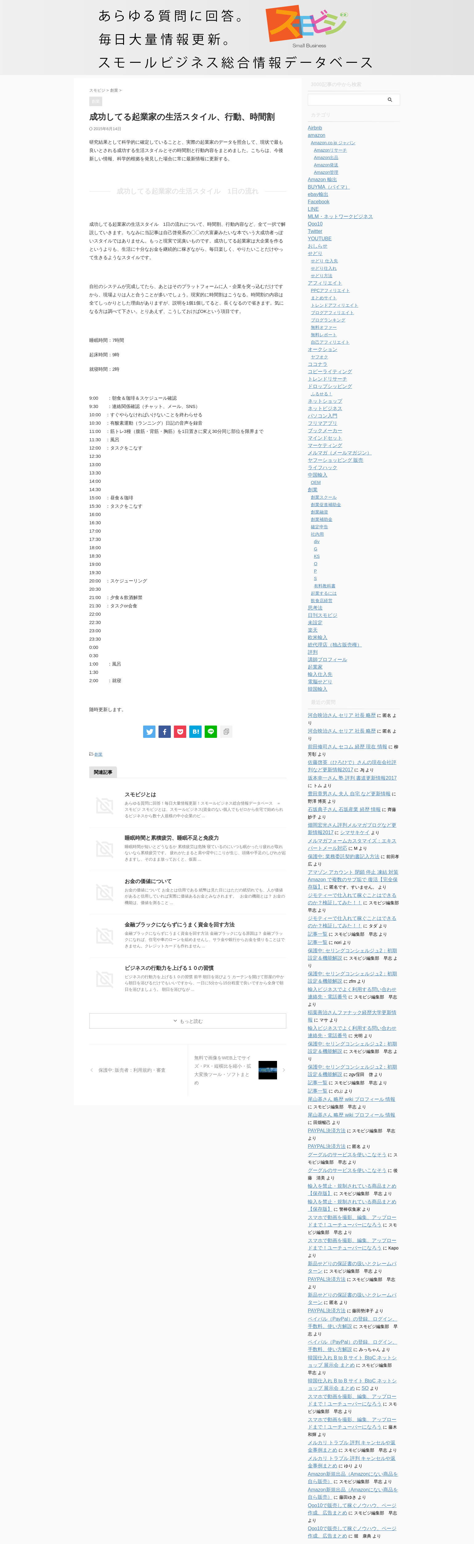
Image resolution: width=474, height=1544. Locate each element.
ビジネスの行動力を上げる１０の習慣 (166, 967)
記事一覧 (316, 919)
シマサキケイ (337, 817)
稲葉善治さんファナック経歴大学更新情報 (349, 983)
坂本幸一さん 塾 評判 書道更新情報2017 (347, 763)
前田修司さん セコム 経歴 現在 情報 (342, 732)
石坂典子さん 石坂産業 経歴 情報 (340, 794)
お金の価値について (147, 880)
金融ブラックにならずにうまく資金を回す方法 (176, 923)
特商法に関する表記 (261, 1494)
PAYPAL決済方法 (324, 1093)
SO (345, 1329)
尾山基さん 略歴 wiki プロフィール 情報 (346, 1062)
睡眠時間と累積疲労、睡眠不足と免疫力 (169, 837)
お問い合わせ (226, 1494)
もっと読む (191, 1020)
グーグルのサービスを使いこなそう (342, 1117)
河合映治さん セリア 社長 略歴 (338, 715)
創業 (98, 754)
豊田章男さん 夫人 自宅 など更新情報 (344, 779)
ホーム (201, 1494)
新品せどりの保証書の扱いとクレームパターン (353, 1219)
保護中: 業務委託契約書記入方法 (339, 841)
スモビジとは (139, 793)
